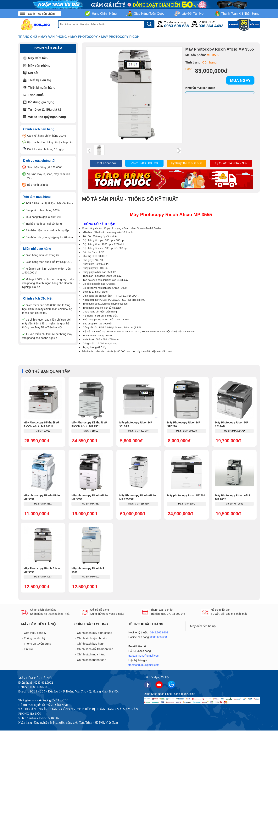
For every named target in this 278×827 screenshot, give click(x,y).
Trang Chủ (27, 36)
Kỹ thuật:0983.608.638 (186, 163)
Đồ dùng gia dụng (41, 102)
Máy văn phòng (54, 36)
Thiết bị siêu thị (39, 80)
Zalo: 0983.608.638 (144, 163)
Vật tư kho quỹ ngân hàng (47, 117)
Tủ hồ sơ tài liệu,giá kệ (44, 109)
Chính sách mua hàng (91, 654)
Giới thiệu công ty (35, 632)
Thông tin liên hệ (34, 638)
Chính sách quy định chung (94, 632)
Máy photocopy (84, 36)
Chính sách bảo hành (90, 643)
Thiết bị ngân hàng (41, 87)
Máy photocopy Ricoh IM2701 (186, 495)
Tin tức (28, 649)
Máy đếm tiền (38, 58)
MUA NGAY (240, 80)
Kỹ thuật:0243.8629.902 (230, 163)
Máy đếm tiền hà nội (203, 626)
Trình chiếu (36, 94)
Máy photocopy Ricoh (120, 36)
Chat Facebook (106, 163)
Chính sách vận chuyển (92, 638)
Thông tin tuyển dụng (37, 643)
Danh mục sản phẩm (41, 13)
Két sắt (33, 72)
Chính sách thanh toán (91, 659)
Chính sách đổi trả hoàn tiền (95, 649)
